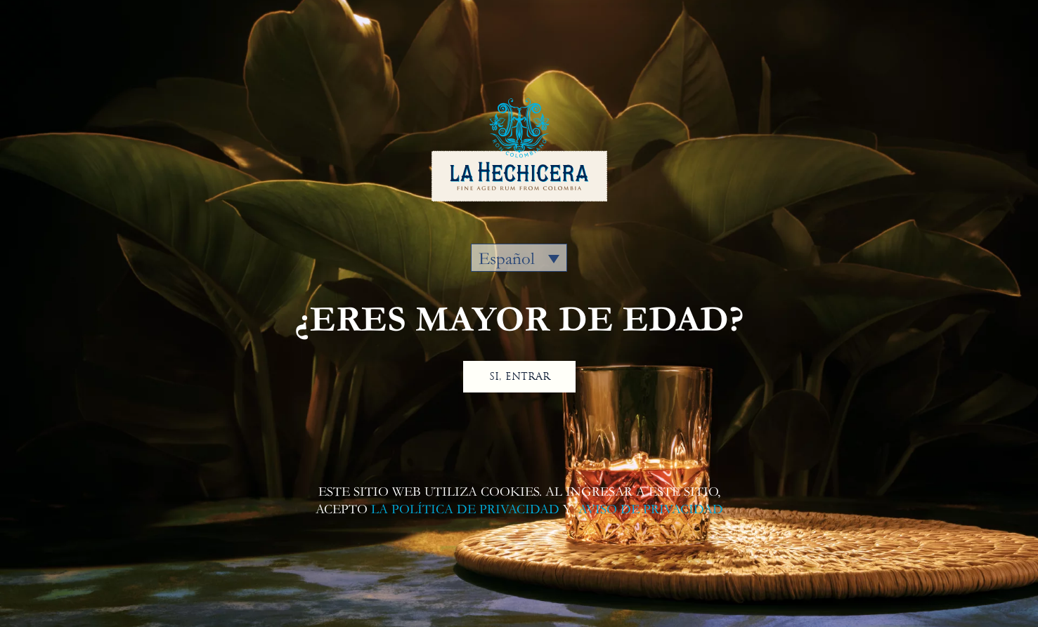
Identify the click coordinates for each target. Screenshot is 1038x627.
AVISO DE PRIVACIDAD (649, 509)
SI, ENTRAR (519, 376)
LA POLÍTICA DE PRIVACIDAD (465, 509)
